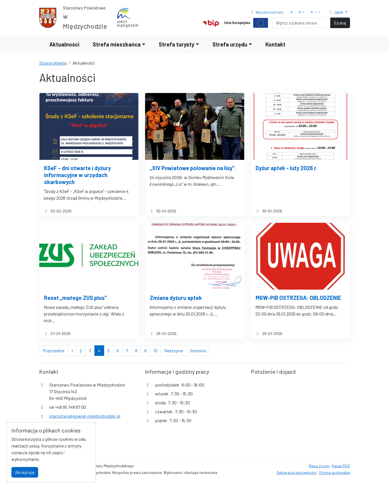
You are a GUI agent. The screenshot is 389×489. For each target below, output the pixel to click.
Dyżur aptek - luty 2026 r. (286, 168)
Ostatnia (199, 350)
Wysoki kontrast (266, 12)
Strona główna (53, 62)
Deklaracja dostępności (297, 472)
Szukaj (340, 22)
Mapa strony (319, 465)
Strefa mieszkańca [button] (117, 44)
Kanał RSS (341, 465)
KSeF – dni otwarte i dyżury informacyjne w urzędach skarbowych (77, 175)
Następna (175, 350)
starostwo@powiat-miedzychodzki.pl (84, 416)
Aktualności (64, 44)
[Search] (301, 23)
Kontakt (275, 44)
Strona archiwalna (334, 472)
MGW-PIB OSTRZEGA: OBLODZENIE (298, 297)
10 (157, 350)
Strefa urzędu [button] (229, 44)
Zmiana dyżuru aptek (176, 297)
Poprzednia (55, 350)
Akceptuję (25, 472)
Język (336, 12)
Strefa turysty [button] (176, 44)
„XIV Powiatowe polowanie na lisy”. (193, 168)
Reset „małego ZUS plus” (75, 297)
